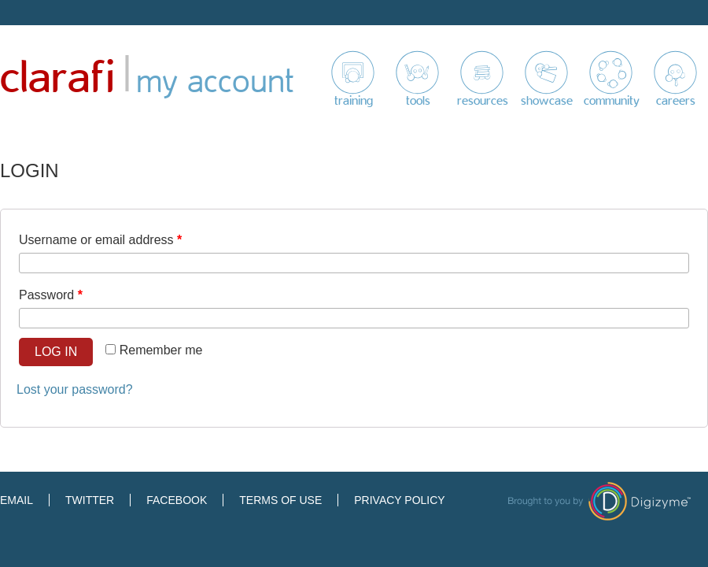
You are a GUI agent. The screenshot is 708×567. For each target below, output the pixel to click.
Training (353, 101)
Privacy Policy (399, 500)
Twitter (89, 500)
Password (51, 295)
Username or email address (100, 239)
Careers (675, 101)
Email (16, 500)
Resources (482, 101)
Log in (56, 351)
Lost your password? (75, 389)
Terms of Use (280, 500)
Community (612, 101)
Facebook (176, 500)
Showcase (547, 101)
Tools (418, 101)
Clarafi (57, 78)
